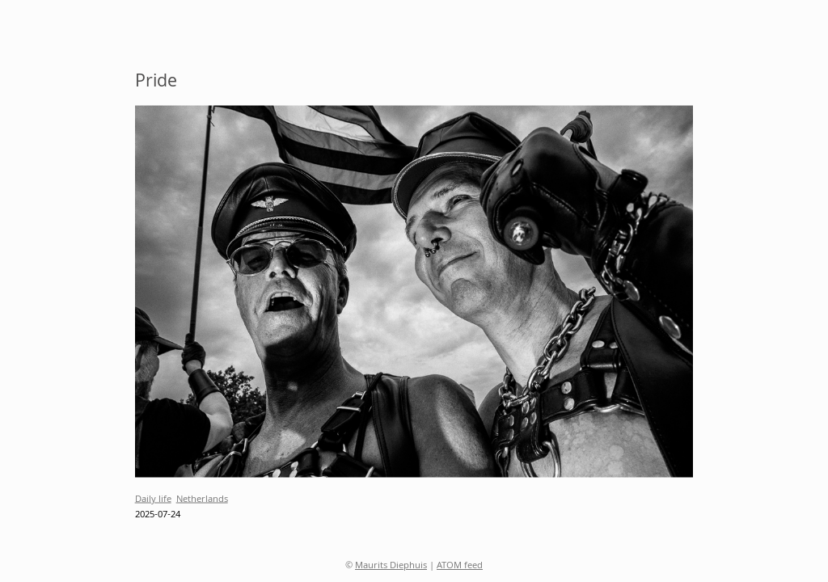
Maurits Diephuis (391, 566)
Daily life (153, 499)
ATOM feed (460, 566)
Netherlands (202, 499)
